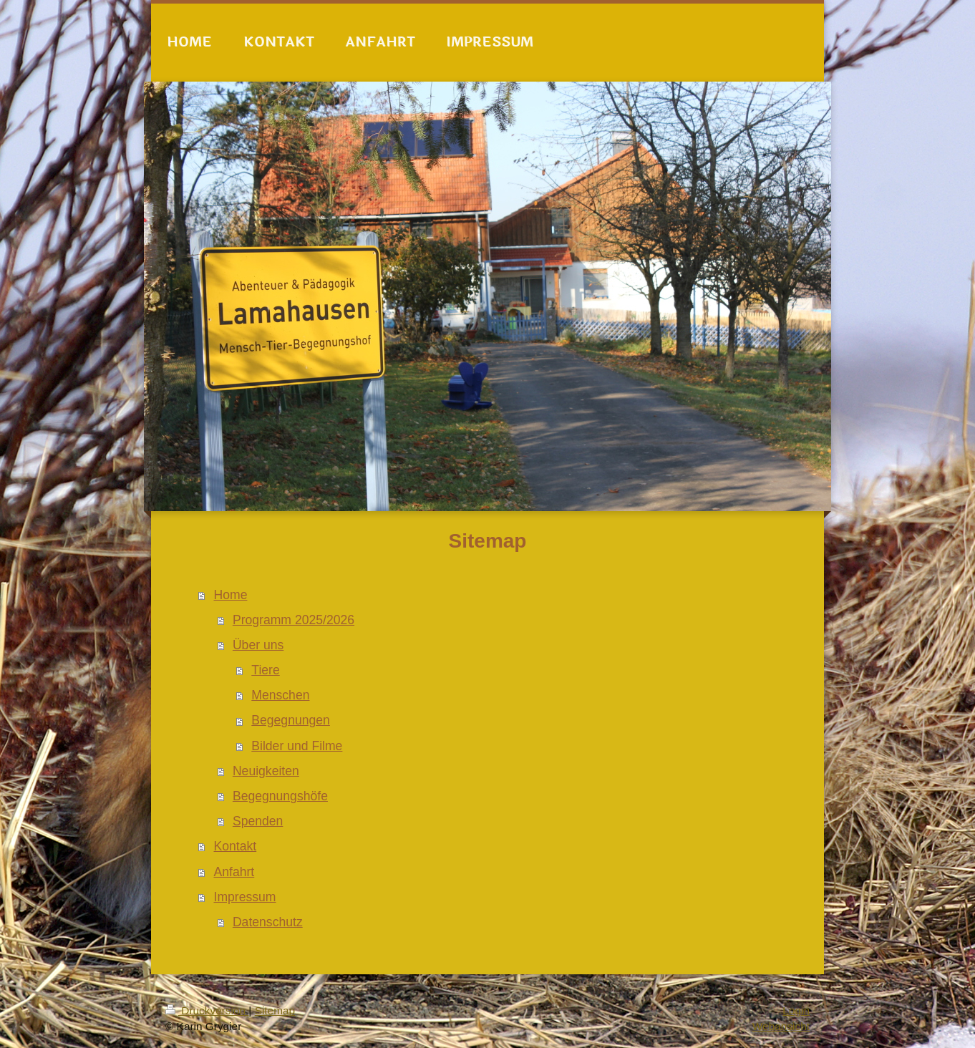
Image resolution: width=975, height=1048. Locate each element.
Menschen (280, 695)
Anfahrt (234, 872)
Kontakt (235, 846)
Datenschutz (268, 922)
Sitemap (275, 1010)
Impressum (245, 897)
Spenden (258, 821)
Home (231, 595)
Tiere (265, 670)
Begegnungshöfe (280, 796)
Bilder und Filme (296, 746)
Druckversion (206, 1010)
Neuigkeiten (266, 771)
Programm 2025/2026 (293, 620)
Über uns (258, 645)
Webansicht (781, 1026)
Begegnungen (290, 720)
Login (796, 1010)
